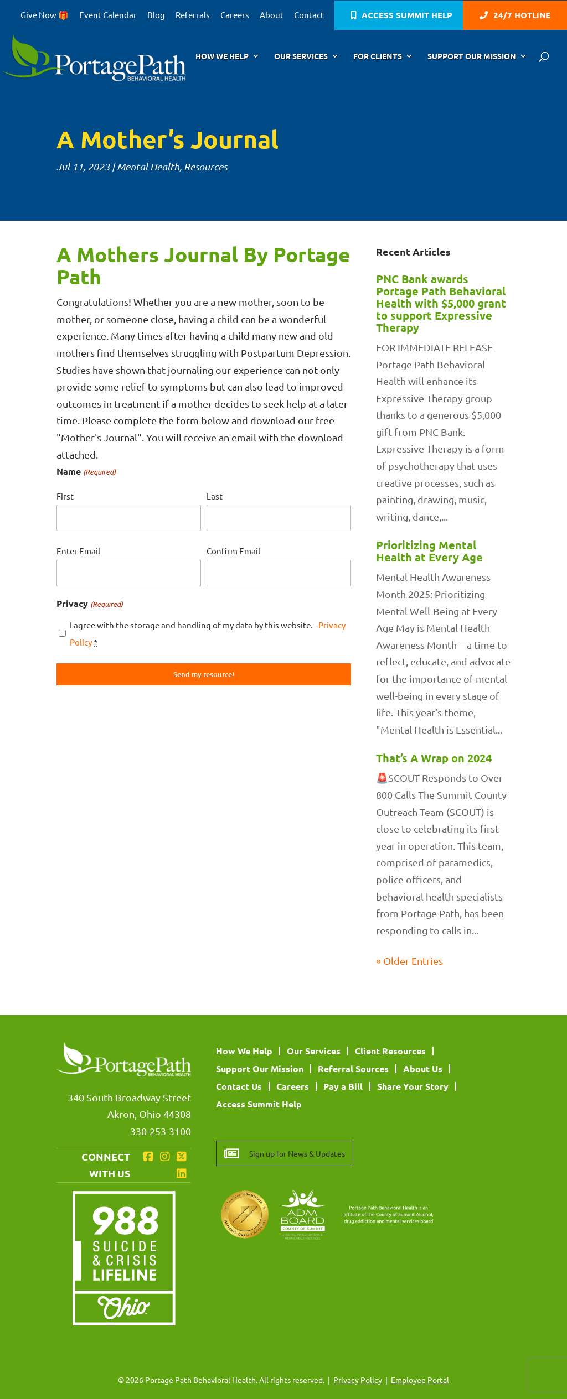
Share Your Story (413, 1086)
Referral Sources (353, 1068)
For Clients (377, 56)
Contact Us (239, 1086)
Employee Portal (420, 1380)
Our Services (301, 56)
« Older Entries (409, 960)
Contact (309, 15)
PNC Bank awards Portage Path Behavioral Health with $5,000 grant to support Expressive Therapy (441, 303)
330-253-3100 (160, 1131)
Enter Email (78, 550)
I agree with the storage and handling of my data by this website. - (208, 633)
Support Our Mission (471, 56)
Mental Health (148, 166)
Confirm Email (233, 550)
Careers (234, 15)
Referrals (193, 15)
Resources (205, 166)
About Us (422, 1068)
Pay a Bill (343, 1086)
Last (215, 496)
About (272, 15)
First (65, 496)
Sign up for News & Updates (297, 1153)
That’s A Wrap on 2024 (434, 758)
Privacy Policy (357, 1380)
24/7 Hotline (521, 15)
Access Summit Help (407, 15)
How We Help (222, 56)
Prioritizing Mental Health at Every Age (429, 551)
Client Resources (390, 1051)
